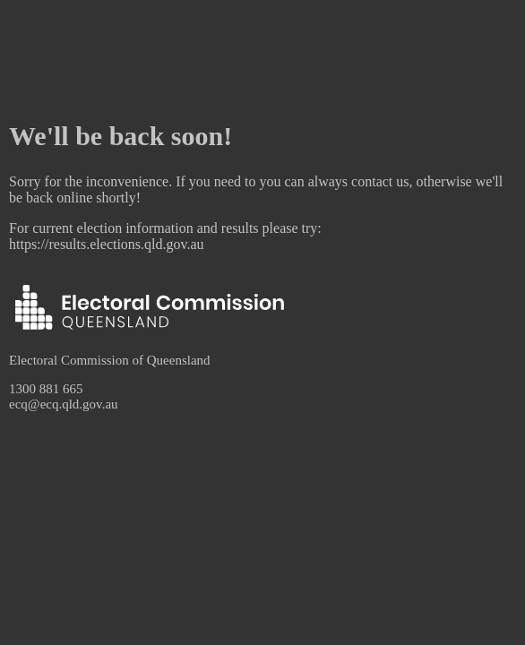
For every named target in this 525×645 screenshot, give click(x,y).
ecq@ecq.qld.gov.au (63, 404)
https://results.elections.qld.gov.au (106, 244)
